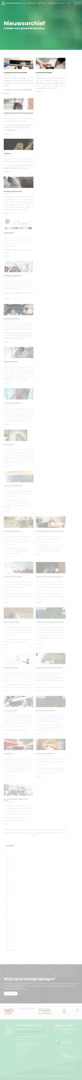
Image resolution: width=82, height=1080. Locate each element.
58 (34, 833)
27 (44, 830)
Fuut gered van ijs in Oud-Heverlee (15, 73)
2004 (7, 946)
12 (21, 830)
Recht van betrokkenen (63, 1076)
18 (29, 830)
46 (13, 833)
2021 (7, 874)
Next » (35, 836)
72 (58, 833)
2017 (7, 891)
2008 (7, 929)
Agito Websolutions (18, 1076)
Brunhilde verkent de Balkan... (46, 711)
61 (39, 833)
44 (9, 833)
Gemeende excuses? (11, 362)
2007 (7, 933)
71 (56, 833)
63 (42, 833)
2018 (7, 887)
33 (54, 830)
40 (65, 830)
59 (36, 833)
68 (51, 833)
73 (59, 833)
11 (19, 830)
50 (20, 833)
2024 (7, 862)
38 (62, 830)
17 (28, 830)
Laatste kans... (9, 754)
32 (52, 830)
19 (31, 830)
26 (43, 830)
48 (17, 833)
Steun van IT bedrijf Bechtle (13, 486)
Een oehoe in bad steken (44, 73)
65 (46, 833)
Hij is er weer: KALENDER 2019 (45, 754)
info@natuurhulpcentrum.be (29, 1044)
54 (27, 833)
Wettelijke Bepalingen (48, 1076)
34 (56, 830)
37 (60, 830)
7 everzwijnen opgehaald (12, 403)
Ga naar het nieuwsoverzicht (65, 1068)
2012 (7, 912)
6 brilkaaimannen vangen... (13, 577)
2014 (7, 904)
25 (41, 830)
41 (4, 833)
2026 (7, 853)
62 (41, 833)
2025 (7, 858)
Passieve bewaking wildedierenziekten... (49, 668)
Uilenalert (7, 153)
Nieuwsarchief (10, 950)
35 (57, 830)
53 (25, 833)
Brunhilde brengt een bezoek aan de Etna (50, 622)
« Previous (6, 830)
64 (44, 833)
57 (32, 833)
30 (50, 830)
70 (55, 833)
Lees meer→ (7, 93)
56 (30, 833)
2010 (7, 921)
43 (7, 833)
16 (26, 830)
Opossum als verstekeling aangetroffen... (50, 577)
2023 (7, 866)
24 (39, 830)
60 (37, 833)
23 (37, 830)
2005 (7, 942)
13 (22, 830)
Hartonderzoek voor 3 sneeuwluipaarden (50, 531)
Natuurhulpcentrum (11, 3)
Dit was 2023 (66, 1042)
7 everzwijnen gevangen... (12, 531)
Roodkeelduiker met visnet (69, 1029)
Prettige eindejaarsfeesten (68, 1055)
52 (23, 833)
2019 (7, 883)
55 (29, 833)
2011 (7, 916)
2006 (7, 937)
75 (63, 833)
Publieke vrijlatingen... (11, 668)
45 (11, 833)
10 (18, 830)
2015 (7, 900)
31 (51, 830)
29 (48, 830)
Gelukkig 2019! (9, 233)
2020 (7, 879)
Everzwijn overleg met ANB (13, 191)
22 (36, 830)
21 (34, 830)
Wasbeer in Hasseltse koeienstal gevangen (18, 113)
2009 (7, 925)
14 (24, 830)
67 (49, 833)
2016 (7, 895)
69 (53, 833)
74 (61, 833)
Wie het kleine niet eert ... (12, 622)
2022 (7, 870)
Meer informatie (10, 993)
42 (6, 833)
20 (32, 830)
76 (65, 833)
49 (18, 833)
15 (25, 830)
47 (15, 833)
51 (22, 833)
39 (64, 830)
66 (48, 833)
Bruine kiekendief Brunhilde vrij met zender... (16, 800)
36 (59, 830)
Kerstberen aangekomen (12, 276)
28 (46, 830)
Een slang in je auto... (11, 711)
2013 (7, 908)
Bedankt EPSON (9, 444)
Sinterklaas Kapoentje (11, 319)
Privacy (38, 1076)
